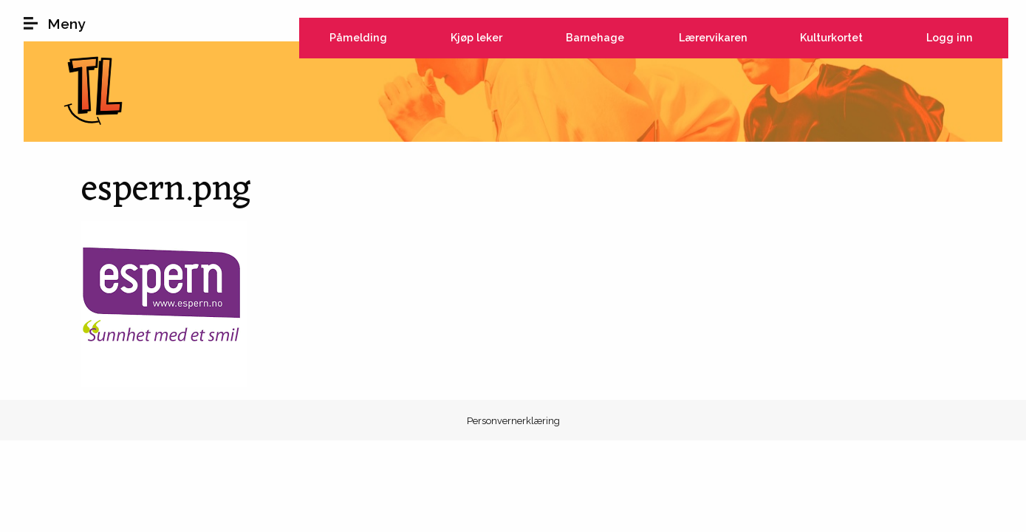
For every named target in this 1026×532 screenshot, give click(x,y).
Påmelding (358, 37)
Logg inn (949, 37)
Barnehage (595, 37)
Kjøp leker (476, 37)
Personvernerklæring (513, 420)
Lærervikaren (713, 37)
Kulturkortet (831, 37)
